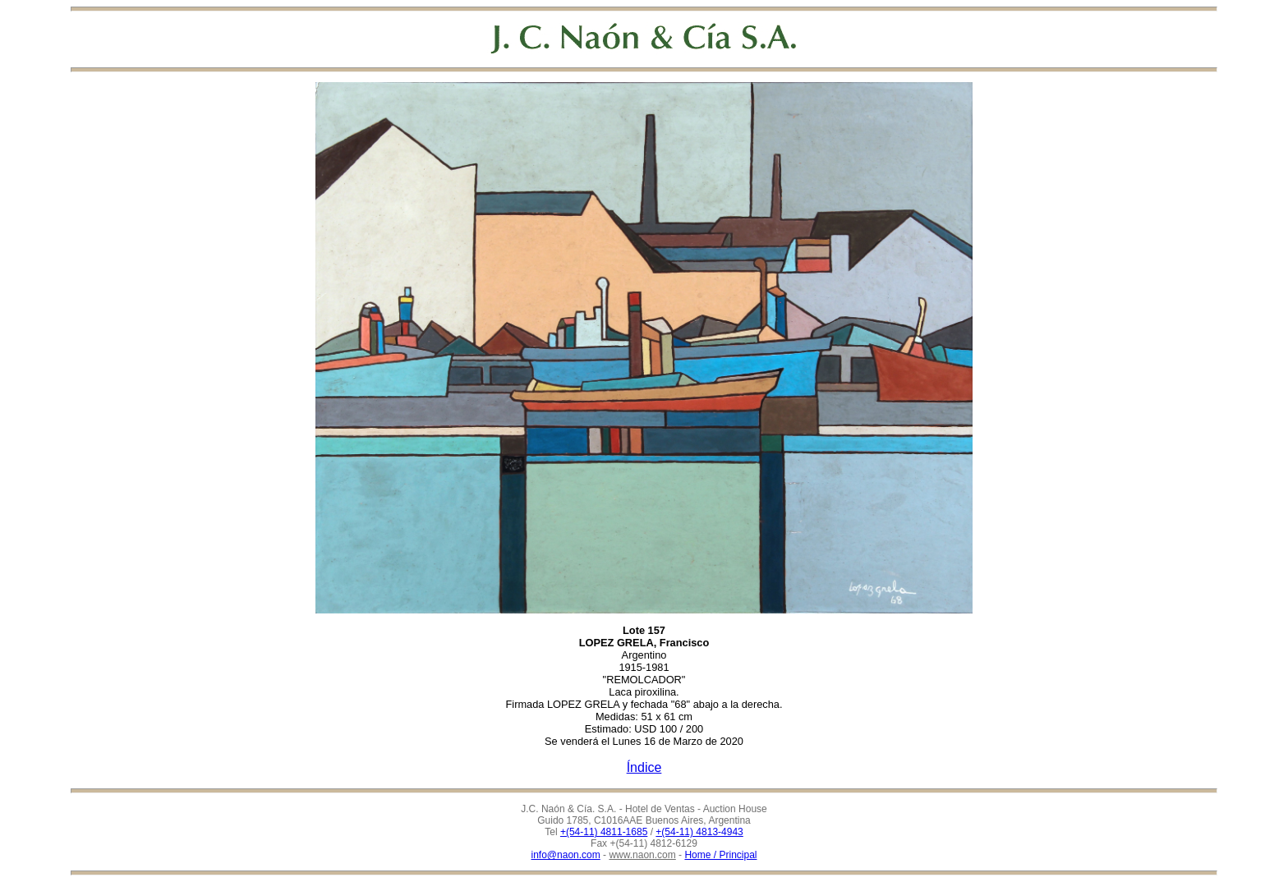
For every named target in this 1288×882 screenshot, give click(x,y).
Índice (644, 767)
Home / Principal (720, 855)
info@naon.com (565, 855)
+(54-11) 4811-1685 (603, 832)
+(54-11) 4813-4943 (699, 832)
